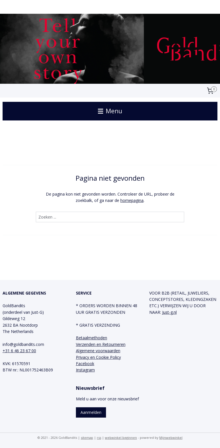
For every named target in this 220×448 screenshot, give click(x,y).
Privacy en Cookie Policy (98, 357)
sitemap (87, 437)
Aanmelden (90, 412)
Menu (110, 111)
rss (99, 437)
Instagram (85, 370)
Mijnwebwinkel (170, 437)
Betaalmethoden (91, 337)
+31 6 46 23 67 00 (19, 350)
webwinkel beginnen (121, 437)
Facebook (85, 363)
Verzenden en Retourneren (100, 344)
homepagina (132, 200)
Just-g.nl (169, 312)
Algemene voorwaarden (98, 350)
